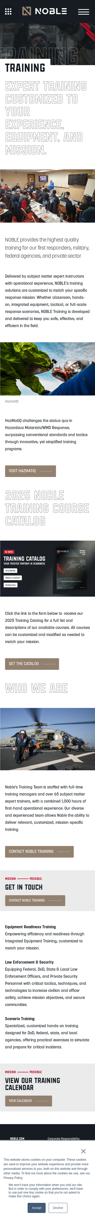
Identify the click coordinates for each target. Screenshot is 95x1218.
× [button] (83, 1151)
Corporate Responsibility (64, 1139)
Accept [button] (36, 1208)
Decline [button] (58, 1208)
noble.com (17, 1139)
